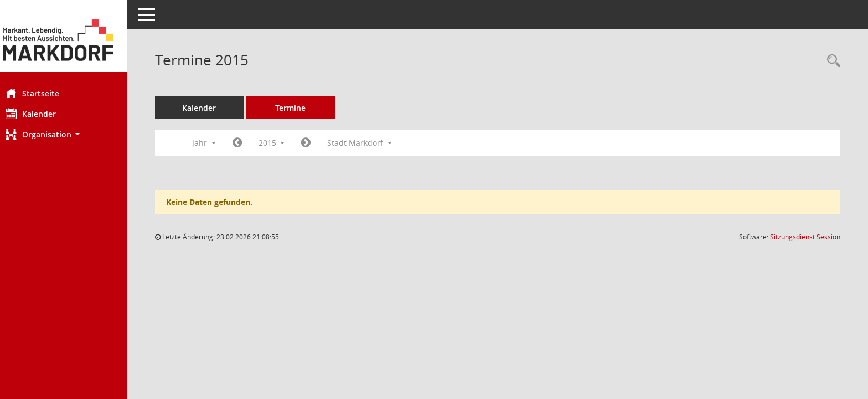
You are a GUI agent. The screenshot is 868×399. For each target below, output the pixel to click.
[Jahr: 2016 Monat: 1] (317, 143)
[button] (69, 134)
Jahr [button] (215, 142)
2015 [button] (283, 142)
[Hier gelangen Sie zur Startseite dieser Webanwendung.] (69, 40)
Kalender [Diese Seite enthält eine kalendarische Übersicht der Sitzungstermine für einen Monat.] (42, 113)
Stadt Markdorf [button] (371, 142)
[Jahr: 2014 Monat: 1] (248, 143)
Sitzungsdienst (805, 237)
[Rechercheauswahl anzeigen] (831, 61)
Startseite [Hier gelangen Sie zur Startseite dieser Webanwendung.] (43, 93)
